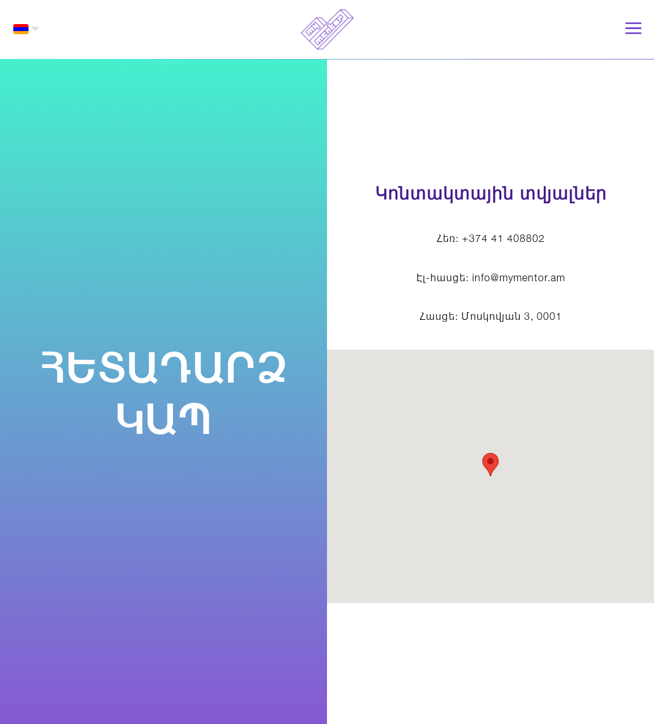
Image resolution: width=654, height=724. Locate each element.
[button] (26, 29)
